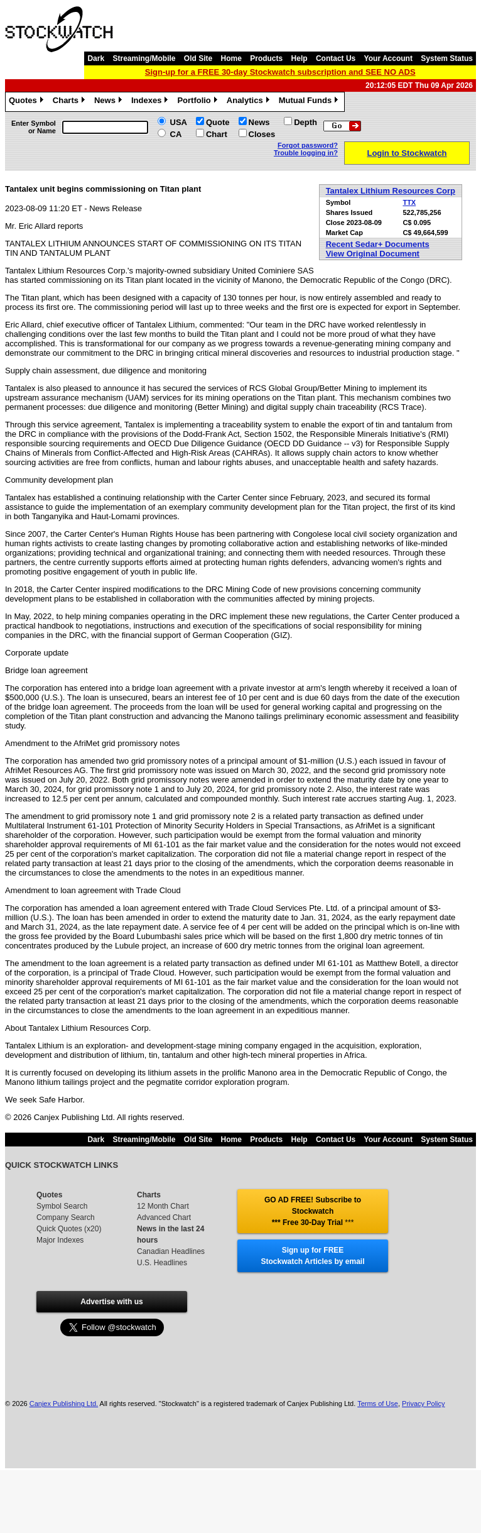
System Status (447, 58)
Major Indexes (60, 1240)
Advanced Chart (164, 1217)
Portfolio (198, 102)
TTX (409, 202)
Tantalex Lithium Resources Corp (390, 190)
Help (299, 58)
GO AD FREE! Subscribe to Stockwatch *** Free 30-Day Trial (312, 1211)
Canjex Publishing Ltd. (64, 1403)
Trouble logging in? (306, 153)
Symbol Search (61, 1206)
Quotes (27, 102)
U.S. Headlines (162, 1262)
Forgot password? (308, 145)
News (109, 102)
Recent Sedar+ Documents (378, 244)
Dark (95, 58)
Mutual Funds (310, 102)
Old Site (198, 58)
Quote (218, 122)
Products (266, 58)
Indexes (151, 102)
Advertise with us (111, 1301)
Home (231, 58)
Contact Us (335, 58)
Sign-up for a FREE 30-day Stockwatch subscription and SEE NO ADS (280, 72)
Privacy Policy (423, 1403)
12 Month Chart (163, 1206)
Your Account (388, 58)
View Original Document (372, 253)
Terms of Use (377, 1403)
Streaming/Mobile (143, 58)
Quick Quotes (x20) (68, 1228)
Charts (70, 102)
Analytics (250, 102)
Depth (305, 122)
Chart (216, 134)
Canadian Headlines (171, 1251)
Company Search (65, 1217)
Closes (262, 134)
